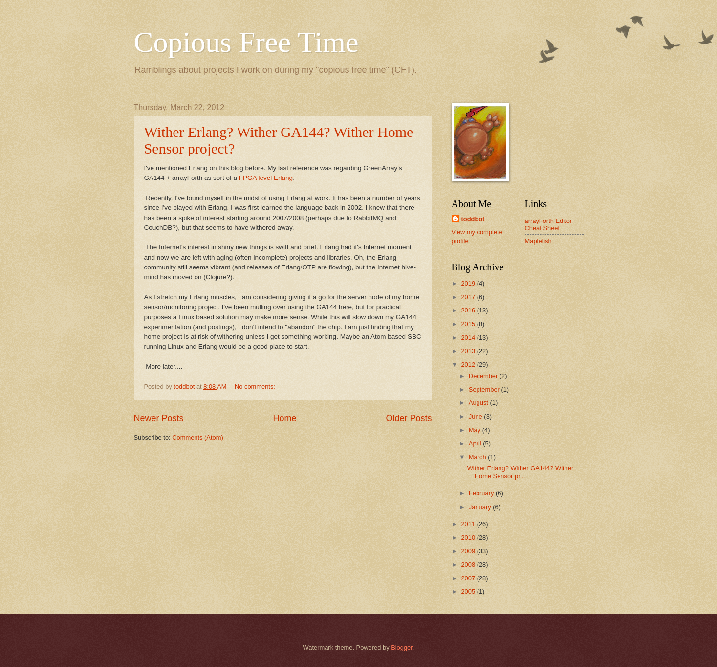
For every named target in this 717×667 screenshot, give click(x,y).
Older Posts (409, 418)
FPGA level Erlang (266, 177)
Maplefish (538, 241)
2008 (469, 564)
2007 (469, 578)
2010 (469, 537)
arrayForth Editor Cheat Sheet (548, 224)
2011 (469, 524)
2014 (469, 337)
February (482, 493)
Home (284, 418)
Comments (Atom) (197, 437)
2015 (469, 324)
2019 (469, 283)
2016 (469, 310)
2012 (469, 364)
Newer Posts (159, 418)
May (475, 430)
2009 (469, 551)
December (484, 375)
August (479, 402)
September (485, 389)
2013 (469, 351)
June (476, 416)
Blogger (402, 647)
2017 (469, 297)
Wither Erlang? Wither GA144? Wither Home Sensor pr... (520, 472)
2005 (469, 591)
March (478, 457)
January (481, 507)
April (476, 443)
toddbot (473, 218)
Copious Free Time (246, 42)
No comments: (256, 386)
